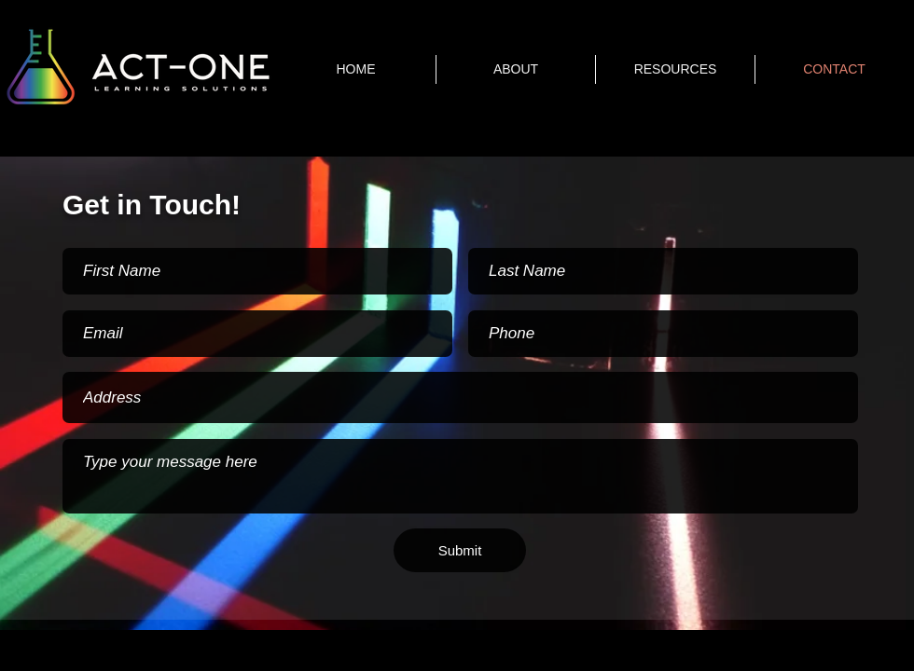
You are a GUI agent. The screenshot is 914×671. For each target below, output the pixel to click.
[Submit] (460, 550)
